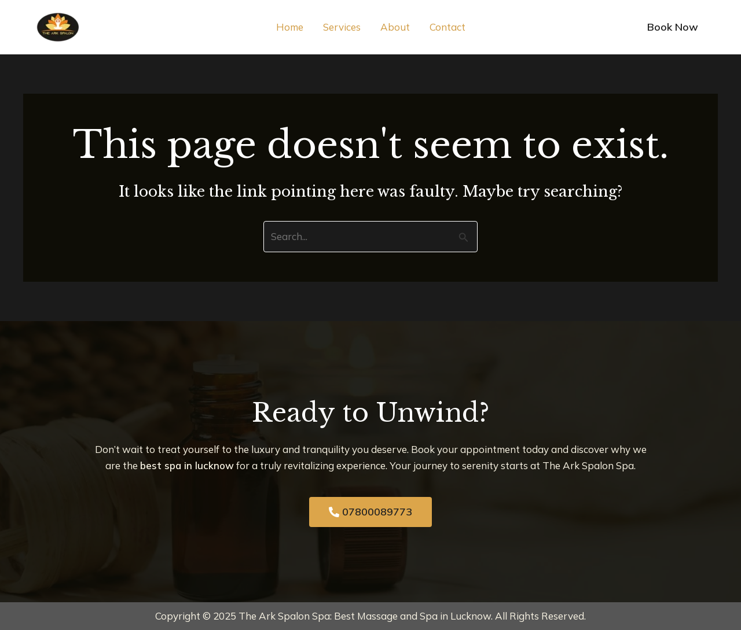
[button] (673, 27)
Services (342, 27)
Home (289, 27)
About (395, 27)
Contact (447, 27)
